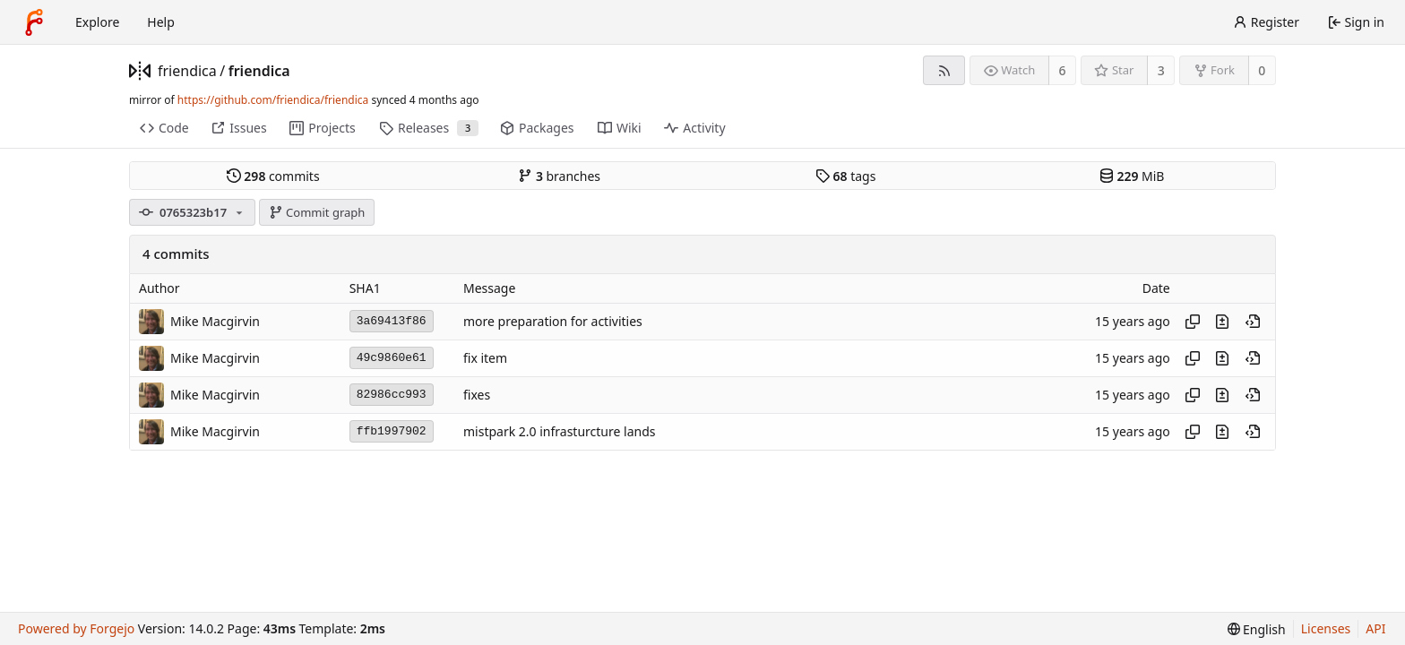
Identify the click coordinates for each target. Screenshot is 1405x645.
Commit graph (317, 212)
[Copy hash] (1192, 321)
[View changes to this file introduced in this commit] (1222, 321)
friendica (187, 71)
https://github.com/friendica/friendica (272, 100)
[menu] (1257, 629)
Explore (97, 21)
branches (559, 176)
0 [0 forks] (1261, 70)
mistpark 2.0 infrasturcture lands (559, 431)
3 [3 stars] (1161, 70)
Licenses (1326, 628)
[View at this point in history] (1252, 321)
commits (273, 176)
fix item (485, 357)
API (1375, 628)
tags (845, 176)
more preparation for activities (552, 321)
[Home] (34, 22)
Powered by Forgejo (76, 628)
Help (161, 21)
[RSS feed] (944, 70)
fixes (476, 394)
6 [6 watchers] (1062, 70)
